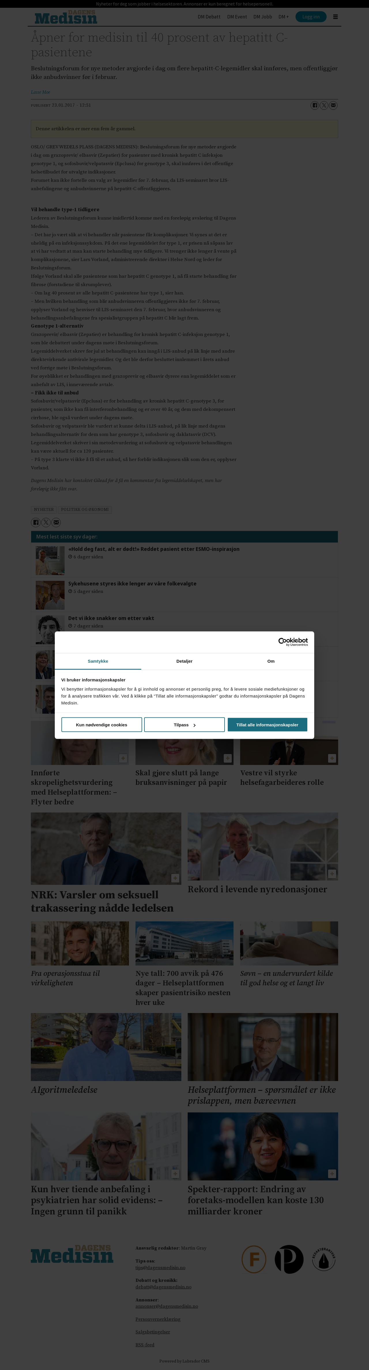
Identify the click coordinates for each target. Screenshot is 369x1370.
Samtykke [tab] (98, 660)
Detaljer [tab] (184, 660)
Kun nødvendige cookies (101, 724)
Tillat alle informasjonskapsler (267, 724)
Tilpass (184, 724)
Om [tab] (270, 660)
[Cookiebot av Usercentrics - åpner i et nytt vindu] (282, 642)
